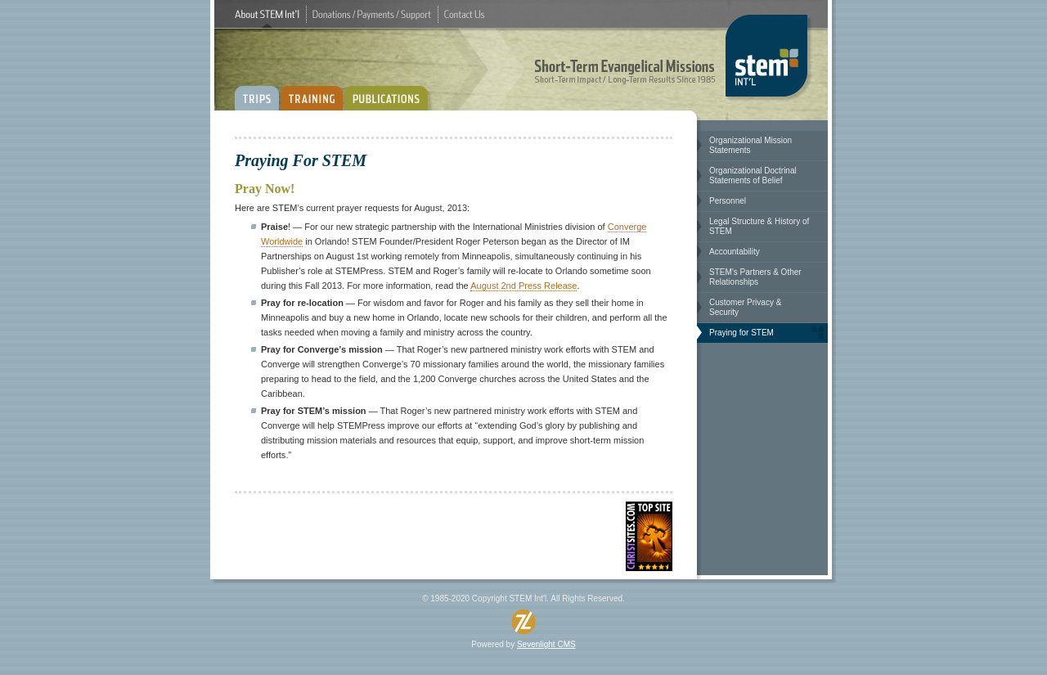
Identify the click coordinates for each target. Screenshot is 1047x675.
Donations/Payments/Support (372, 14)
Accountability (734, 251)
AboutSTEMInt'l (267, 14)
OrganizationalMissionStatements (750, 145)
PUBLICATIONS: (389, 92)
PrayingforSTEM (741, 332)
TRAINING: (312, 92)
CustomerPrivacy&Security (745, 307)
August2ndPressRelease (523, 285)
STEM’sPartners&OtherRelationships (755, 277)
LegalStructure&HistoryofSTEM (759, 226)
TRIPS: (257, 92)
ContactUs (464, 14)
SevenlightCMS (546, 644)
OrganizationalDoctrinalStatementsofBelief (753, 175)
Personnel (727, 200)
